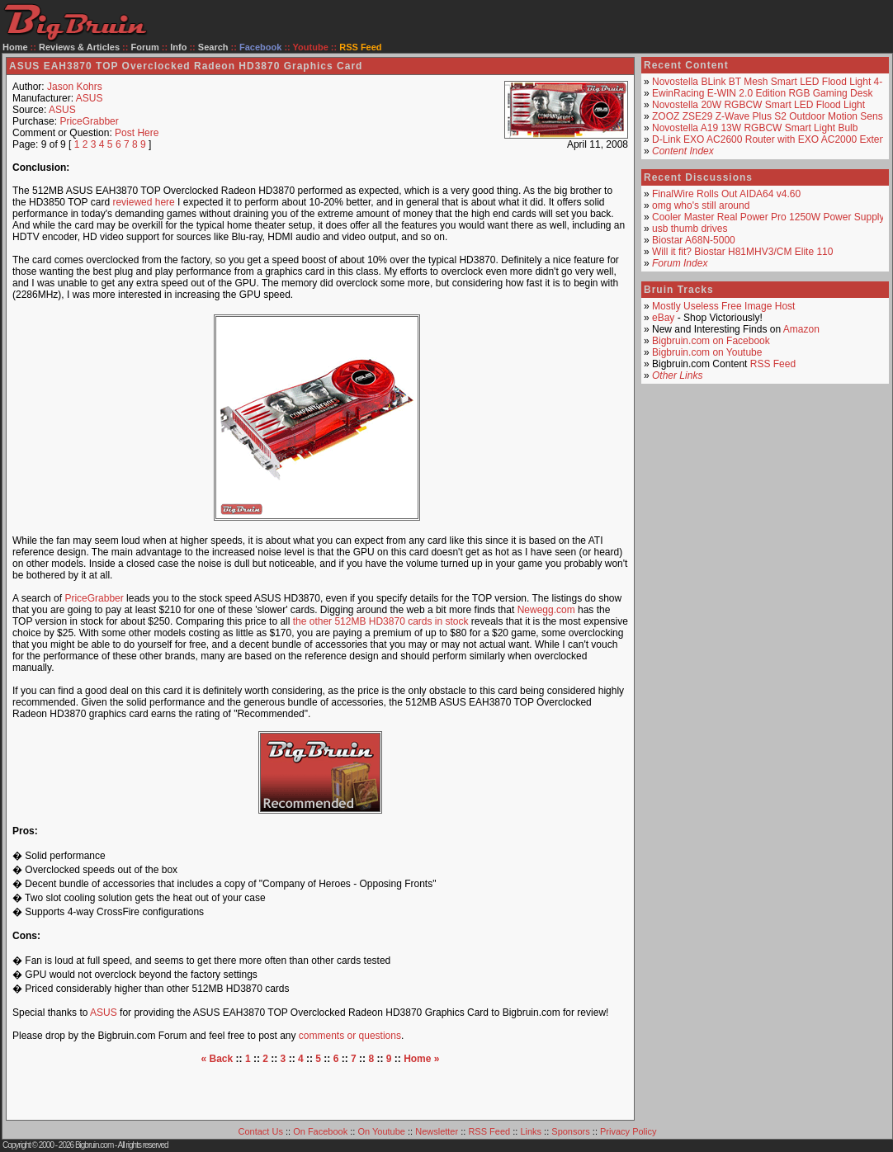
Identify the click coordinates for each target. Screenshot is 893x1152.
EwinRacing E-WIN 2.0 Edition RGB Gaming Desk (762, 93)
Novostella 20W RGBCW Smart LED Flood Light (758, 105)
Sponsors (570, 1131)
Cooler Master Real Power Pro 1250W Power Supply (768, 217)
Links (530, 1131)
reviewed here (143, 202)
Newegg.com (546, 610)
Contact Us (261, 1131)
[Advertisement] (320, 1089)
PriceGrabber (88, 121)
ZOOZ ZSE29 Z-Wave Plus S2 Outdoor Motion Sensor (771, 116)
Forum (145, 47)
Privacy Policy (628, 1131)
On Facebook (320, 1131)
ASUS (89, 98)
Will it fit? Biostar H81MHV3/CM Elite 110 (742, 251)
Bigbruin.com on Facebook (711, 341)
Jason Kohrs (74, 86)
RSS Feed (773, 364)
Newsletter (436, 1131)
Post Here (136, 133)
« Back (217, 1059)
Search (213, 47)
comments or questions (350, 1035)
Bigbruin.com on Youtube (707, 352)
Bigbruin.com (94, 1145)
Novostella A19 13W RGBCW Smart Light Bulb (755, 128)
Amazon (801, 329)
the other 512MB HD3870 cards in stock (381, 621)
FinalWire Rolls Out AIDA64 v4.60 (726, 194)
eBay (663, 317)
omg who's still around (700, 205)
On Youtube (381, 1131)
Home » (421, 1059)
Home (15, 47)
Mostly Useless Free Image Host (723, 306)
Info (178, 47)
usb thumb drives (689, 228)
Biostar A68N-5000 (693, 240)
